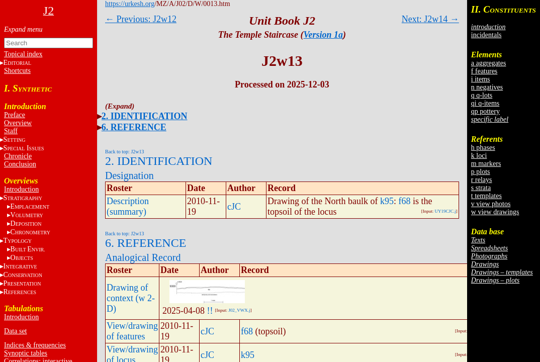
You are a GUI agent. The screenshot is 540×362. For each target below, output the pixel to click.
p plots (480, 171)
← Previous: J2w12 (140, 19)
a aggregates (488, 63)
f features (484, 71)
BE (28, 249)
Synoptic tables (25, 353)
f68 (404, 201)
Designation (129, 175)
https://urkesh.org (129, 4)
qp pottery (485, 111)
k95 (387, 201)
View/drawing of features (132, 331)
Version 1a (323, 35)
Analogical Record (143, 257)
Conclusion (20, 164)
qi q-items (485, 103)
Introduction (21, 189)
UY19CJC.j (445, 211)
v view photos (491, 204)
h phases (483, 147)
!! (210, 311)
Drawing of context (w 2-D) (131, 298)
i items (480, 79)
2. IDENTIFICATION (145, 116)
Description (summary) (128, 206)
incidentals (486, 35)
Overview (18, 123)
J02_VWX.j (239, 310)
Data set (15, 331)
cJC (234, 207)
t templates (486, 196)
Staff (11, 131)
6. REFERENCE (134, 127)
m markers (486, 163)
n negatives (487, 87)
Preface (14, 115)
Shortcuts (17, 70)
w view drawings (495, 212)
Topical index (23, 54)
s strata (481, 188)
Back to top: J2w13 (124, 151)
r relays (481, 180)
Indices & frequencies (35, 345)
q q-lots (481, 95)
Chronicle (18, 156)
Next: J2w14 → (430, 19)
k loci (479, 155)
